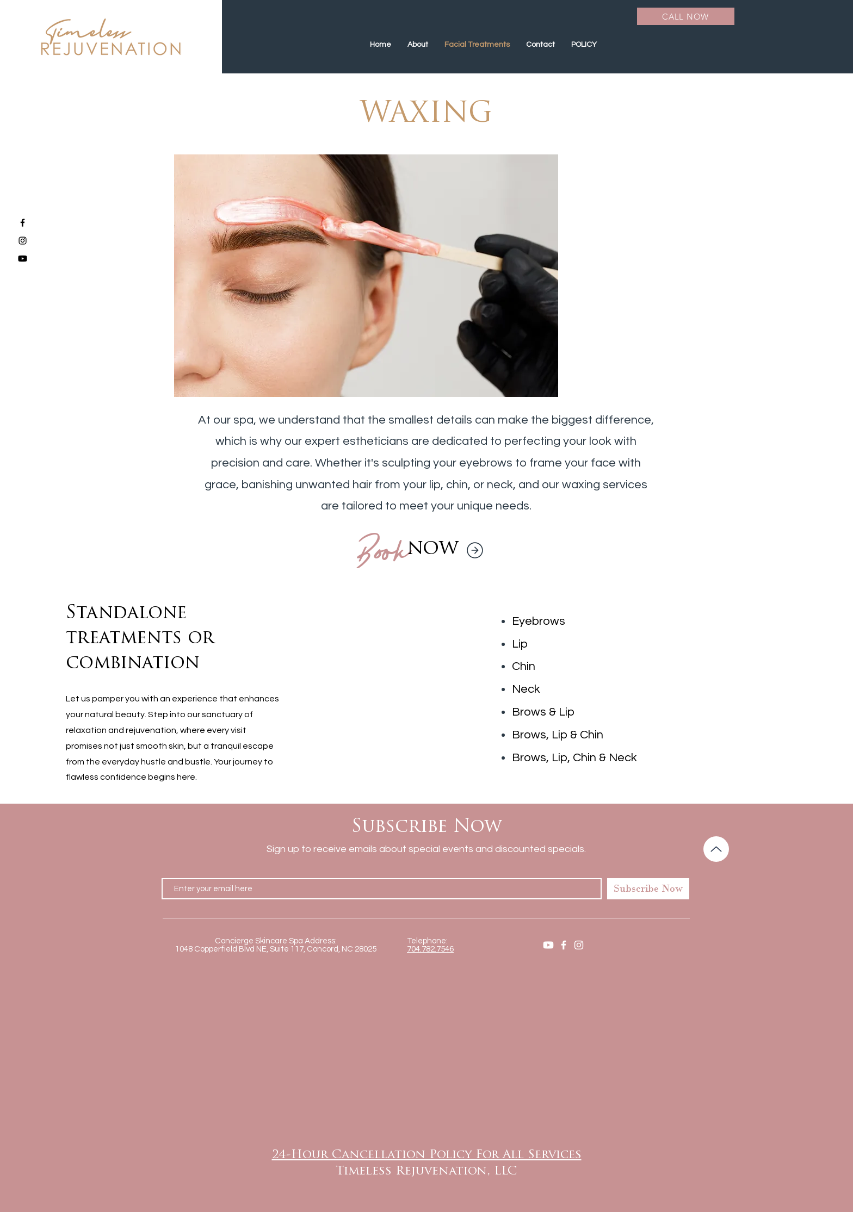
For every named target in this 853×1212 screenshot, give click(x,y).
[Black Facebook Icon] (22, 222)
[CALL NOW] (685, 16)
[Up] (716, 849)
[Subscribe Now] (648, 888)
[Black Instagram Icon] (22, 240)
